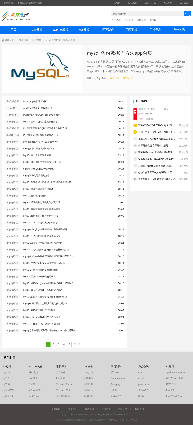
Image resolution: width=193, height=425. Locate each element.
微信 (186, 172)
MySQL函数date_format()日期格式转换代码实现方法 (49, 283)
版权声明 (139, 409)
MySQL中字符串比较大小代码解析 (40, 222)
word (140, 372)
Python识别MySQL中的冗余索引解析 (41, 115)
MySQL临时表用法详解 (35, 195)
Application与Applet (175, 372)
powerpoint (143, 384)
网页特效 (132, 29)
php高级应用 (8, 396)
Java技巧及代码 (174, 396)
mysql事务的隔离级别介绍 (36, 175)
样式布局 (88, 390)
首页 (13, 29)
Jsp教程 (168, 3)
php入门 (6, 372)
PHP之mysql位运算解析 (35, 101)
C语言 (32, 384)
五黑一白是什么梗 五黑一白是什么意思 (157, 132)
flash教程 (132, 3)
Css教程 (128, 20)
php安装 (6, 384)
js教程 (114, 390)
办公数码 (179, 29)
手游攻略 (183, 139)
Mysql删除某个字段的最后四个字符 (41, 141)
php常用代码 (8, 390)
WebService (35, 396)
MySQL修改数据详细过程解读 (38, 189)
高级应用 (88, 396)
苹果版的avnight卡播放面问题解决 (155, 152)
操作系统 (141, 20)
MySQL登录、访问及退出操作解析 (40, 121)
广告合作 (105, 409)
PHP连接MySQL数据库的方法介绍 (40, 135)
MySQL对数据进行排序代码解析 (39, 310)
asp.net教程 (60, 29)
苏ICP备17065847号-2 (123, 414)
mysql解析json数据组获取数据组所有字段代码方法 (48, 256)
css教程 (84, 29)
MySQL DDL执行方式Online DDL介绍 (42, 162)
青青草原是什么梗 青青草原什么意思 (156, 179)
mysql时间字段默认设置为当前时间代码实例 (45, 303)
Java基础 (170, 390)
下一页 (77, 344)
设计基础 (115, 372)
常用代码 (88, 378)
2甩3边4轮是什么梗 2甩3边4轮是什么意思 (159, 165)
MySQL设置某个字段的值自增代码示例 (42, 243)
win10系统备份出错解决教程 (37, 108)
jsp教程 (170, 366)
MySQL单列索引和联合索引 (37, 155)
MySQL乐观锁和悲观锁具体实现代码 (41, 202)
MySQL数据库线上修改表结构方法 (40, 216)
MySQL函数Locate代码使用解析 (39, 276)
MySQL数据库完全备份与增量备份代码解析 (45, 296)
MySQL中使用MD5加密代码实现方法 (41, 323)
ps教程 (117, 3)
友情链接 (122, 409)
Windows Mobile (64, 390)
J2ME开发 (171, 384)
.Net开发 (33, 378)
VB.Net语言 (35, 390)
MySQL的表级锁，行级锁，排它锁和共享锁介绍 (47, 182)
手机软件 (183, 125)
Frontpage (116, 384)
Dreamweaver (118, 378)
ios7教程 (60, 378)
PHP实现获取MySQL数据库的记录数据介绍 (45, 128)
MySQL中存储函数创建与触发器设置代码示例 (46, 249)
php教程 (37, 29)
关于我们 (72, 409)
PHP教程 (116, 20)
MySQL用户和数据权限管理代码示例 (41, 236)
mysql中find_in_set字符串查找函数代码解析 (45, 229)
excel (141, 378)
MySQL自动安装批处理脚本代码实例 (41, 209)
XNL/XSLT (116, 396)
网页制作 (108, 29)
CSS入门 (88, 372)
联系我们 (89, 409)
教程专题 (36, 40)
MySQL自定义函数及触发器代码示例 (41, 317)
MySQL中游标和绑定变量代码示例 (40, 269)
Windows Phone (64, 384)
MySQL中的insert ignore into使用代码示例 (44, 263)
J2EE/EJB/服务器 (174, 378)
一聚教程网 (22, 40)
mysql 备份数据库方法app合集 (60, 40)
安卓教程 (60, 372)
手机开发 (155, 29)
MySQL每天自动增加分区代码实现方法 (42, 290)
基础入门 (33, 372)
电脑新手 (142, 396)
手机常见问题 (63, 396)
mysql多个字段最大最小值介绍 (38, 148)
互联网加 (149, 119)
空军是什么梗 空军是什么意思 (153, 145)
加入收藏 (183, 3)
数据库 (153, 20)
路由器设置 (150, 3)
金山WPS (143, 390)
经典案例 (88, 384)
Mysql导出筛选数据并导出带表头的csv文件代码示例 (49, 330)
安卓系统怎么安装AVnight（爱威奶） (156, 159)
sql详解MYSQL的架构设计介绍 (38, 168)
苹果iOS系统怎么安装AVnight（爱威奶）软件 (161, 125)
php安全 (6, 378)
